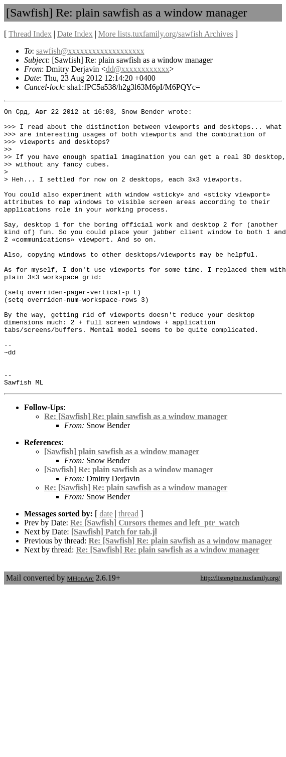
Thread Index (30, 34)
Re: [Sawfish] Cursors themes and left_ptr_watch (154, 578)
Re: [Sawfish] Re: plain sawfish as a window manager (135, 472)
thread (128, 569)
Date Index (75, 34)
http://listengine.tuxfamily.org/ (240, 633)
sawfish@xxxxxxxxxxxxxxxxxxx (90, 51)
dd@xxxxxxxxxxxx (138, 69)
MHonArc (80, 634)
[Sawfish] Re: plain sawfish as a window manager (128, 525)
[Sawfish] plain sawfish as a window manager (121, 507)
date (106, 569)
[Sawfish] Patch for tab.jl (114, 587)
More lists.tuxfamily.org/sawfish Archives (165, 34)
